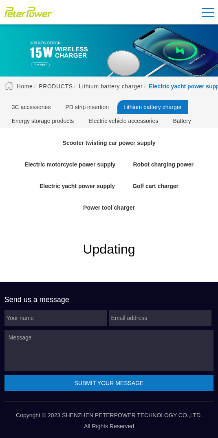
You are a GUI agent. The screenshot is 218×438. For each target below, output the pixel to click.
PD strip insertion (87, 107)
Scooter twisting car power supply (109, 143)
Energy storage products (43, 121)
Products (56, 86)
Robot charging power (163, 164)
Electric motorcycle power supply (69, 164)
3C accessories (31, 107)
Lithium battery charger (111, 86)
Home (25, 86)
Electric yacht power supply (77, 186)
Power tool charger (109, 207)
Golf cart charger (155, 186)
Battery (182, 121)
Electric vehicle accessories (123, 121)
